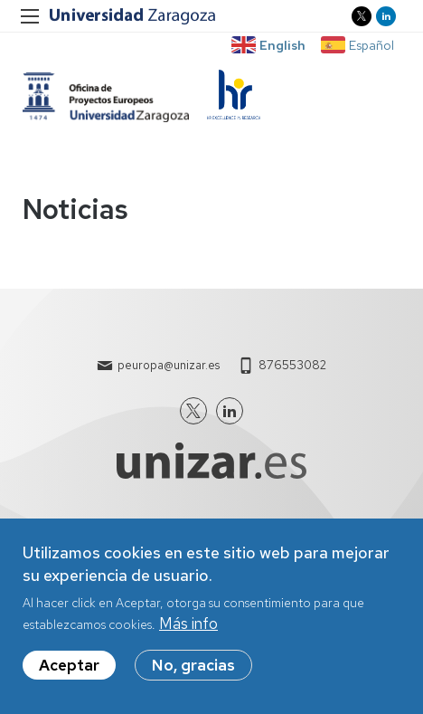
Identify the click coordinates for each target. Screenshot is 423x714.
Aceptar (69, 665)
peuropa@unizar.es (169, 365)
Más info (188, 623)
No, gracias (193, 665)
